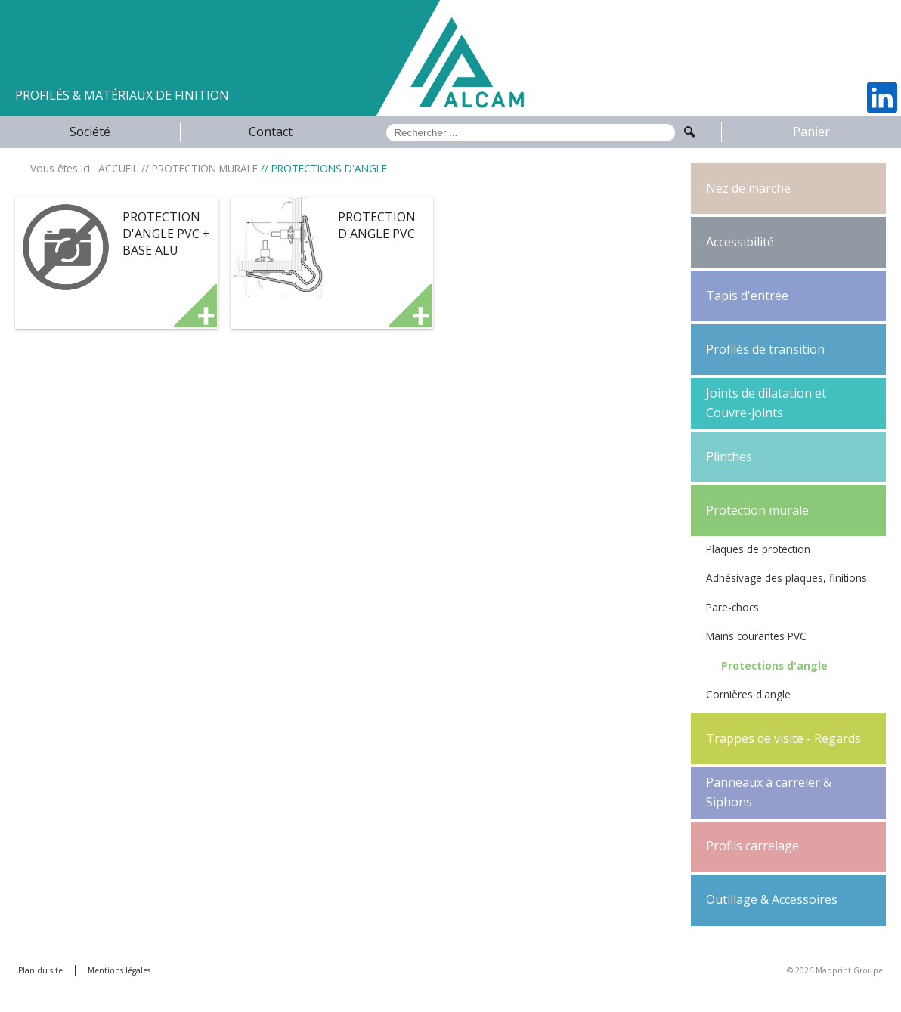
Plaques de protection (758, 549)
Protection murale (757, 510)
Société (90, 131)
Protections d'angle (774, 665)
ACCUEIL (118, 168)
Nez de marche (748, 188)
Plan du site (40, 970)
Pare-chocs (732, 607)
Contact (271, 131)
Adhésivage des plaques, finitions (786, 578)
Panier (811, 131)
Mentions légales (119, 970)
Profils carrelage (752, 845)
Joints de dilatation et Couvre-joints (766, 403)
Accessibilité (740, 242)
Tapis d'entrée (747, 295)
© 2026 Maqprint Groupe (835, 970)
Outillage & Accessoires (772, 899)
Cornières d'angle (748, 694)
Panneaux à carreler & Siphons (768, 792)
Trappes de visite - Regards (783, 738)
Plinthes (729, 456)
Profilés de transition (765, 349)
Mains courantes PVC (756, 636)
